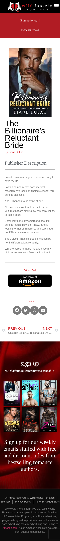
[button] (56, 5)
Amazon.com (10, 528)
